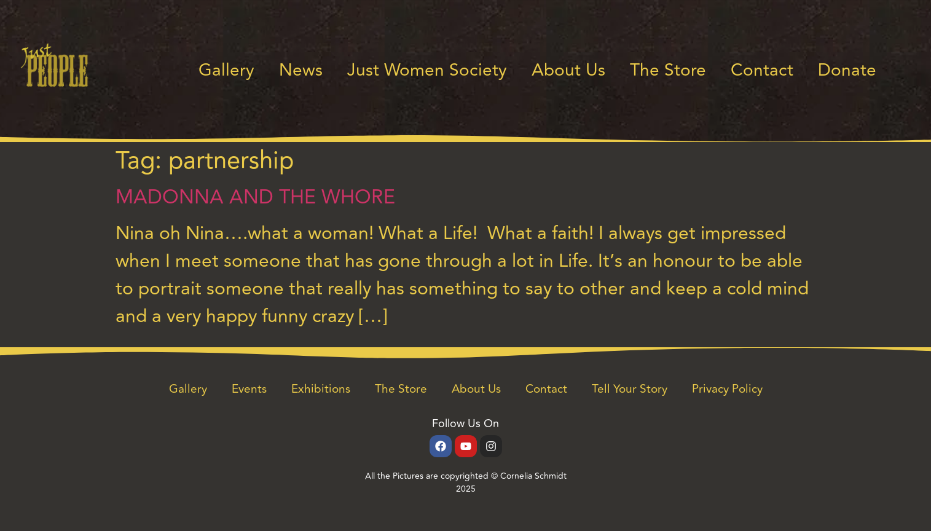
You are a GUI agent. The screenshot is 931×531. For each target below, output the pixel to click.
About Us (568, 70)
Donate (847, 70)
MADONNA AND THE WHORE (255, 197)
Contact (762, 70)
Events (249, 389)
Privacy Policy (727, 389)
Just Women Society (427, 70)
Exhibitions (320, 389)
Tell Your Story (629, 389)
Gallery (226, 70)
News (301, 70)
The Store (668, 70)
